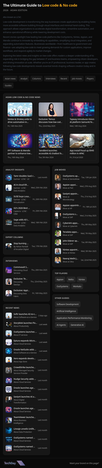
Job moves (77, 78)
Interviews (51, 78)
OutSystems (62, 286)
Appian (60, 279)
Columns (36, 78)
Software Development (68, 304)
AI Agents (61, 324)
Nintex (82, 279)
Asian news (10, 78)
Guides (8, 85)
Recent (64, 78)
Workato (77, 286)
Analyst (24, 78)
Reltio (71, 279)
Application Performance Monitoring (74, 318)
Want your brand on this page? (84, 463)
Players (90, 78)
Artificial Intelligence (66, 311)
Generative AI (77, 324)
